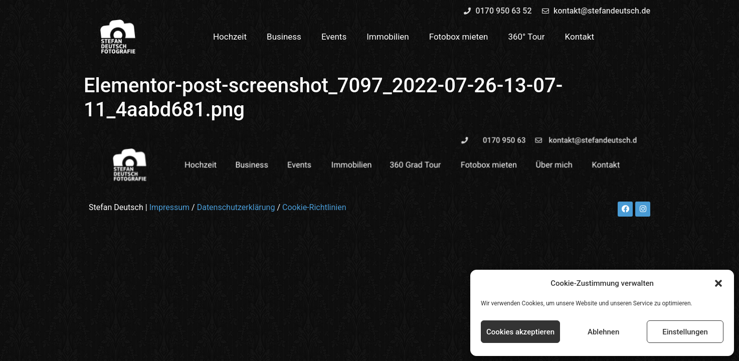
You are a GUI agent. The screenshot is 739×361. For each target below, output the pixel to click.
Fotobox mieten (458, 37)
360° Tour (526, 37)
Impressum (169, 207)
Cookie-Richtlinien (314, 207)
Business (284, 37)
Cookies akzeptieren (520, 331)
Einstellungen (685, 331)
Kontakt (580, 37)
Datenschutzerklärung (236, 207)
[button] (718, 283)
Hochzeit (230, 37)
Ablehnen (603, 331)
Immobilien (387, 37)
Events (333, 37)
